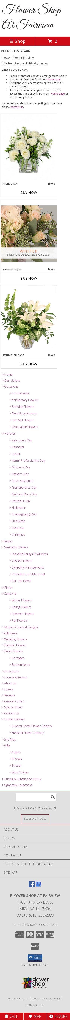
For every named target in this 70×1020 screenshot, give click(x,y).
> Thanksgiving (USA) (23, 514)
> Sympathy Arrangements (26, 567)
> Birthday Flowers (21, 407)
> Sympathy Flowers (15, 547)
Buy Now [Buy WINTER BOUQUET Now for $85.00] (28, 278)
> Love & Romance (14, 677)
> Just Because (19, 393)
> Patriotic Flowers (14, 645)
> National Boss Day (23, 494)
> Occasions (10, 386)
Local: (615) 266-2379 (35, 915)
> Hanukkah (17, 521)
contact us (16, 107)
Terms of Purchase (46, 998)
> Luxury (7, 689)
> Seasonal (9, 594)
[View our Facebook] (32, 886)
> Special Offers (12, 707)
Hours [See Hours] (58, 1016)
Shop (17, 41)
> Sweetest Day (19, 501)
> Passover (16, 447)
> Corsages (16, 658)
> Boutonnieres (19, 665)
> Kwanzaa (16, 528)
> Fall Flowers (18, 620)
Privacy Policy (18, 998)
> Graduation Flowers (23, 427)
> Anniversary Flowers (24, 400)
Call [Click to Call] (11, 1016)
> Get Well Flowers (21, 420)
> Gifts (6, 745)
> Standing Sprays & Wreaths (28, 554)
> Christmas (17, 534)
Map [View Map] (35, 1016)
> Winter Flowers (20, 600)
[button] (35, 958)
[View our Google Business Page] (38, 886)
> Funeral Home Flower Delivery (30, 726)
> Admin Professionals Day (27, 460)
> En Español (10, 671)
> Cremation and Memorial (27, 574)
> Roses (7, 541)
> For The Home (20, 581)
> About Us (9, 683)
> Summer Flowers (21, 614)
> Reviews (8, 695)
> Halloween (17, 508)
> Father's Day (19, 474)
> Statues (15, 766)
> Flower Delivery (13, 719)
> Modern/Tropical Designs (20, 627)
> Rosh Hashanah (21, 481)
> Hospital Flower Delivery (26, 733)
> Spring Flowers (20, 607)
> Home (7, 374)
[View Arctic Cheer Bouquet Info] (29, 148)
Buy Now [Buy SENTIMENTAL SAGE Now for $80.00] (28, 364)
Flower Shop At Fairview (31, 18)
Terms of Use (35, 1005)
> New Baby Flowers (23, 413)
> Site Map (9, 739)
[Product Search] (36, 797)
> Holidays (9, 433)
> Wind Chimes (19, 772)
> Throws (15, 759)
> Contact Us (10, 713)
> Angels (15, 752)
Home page (53, 79)
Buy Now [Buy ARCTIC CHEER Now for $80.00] (28, 192)
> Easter (14, 454)
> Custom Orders (13, 701)
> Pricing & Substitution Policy (21, 779)
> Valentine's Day (20, 440)
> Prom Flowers (12, 651)
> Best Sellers (11, 380)
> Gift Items (9, 633)
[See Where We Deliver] (35, 818)
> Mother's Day (19, 467)
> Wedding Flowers (14, 639)
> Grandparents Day (22, 487)
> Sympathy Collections (17, 785)
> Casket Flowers (20, 561)
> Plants (7, 588)
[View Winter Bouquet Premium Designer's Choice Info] (29, 234)
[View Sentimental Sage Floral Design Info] (29, 319)
